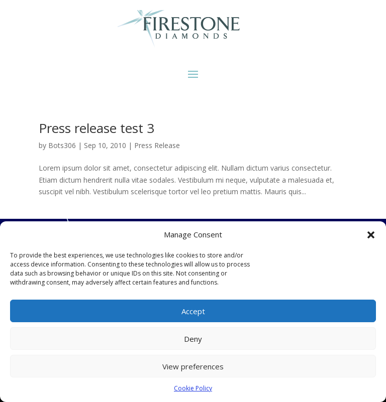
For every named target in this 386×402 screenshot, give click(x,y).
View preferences (193, 366)
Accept (193, 311)
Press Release (157, 145)
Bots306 (62, 145)
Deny (193, 339)
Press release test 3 (96, 128)
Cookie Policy (193, 388)
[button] (371, 235)
